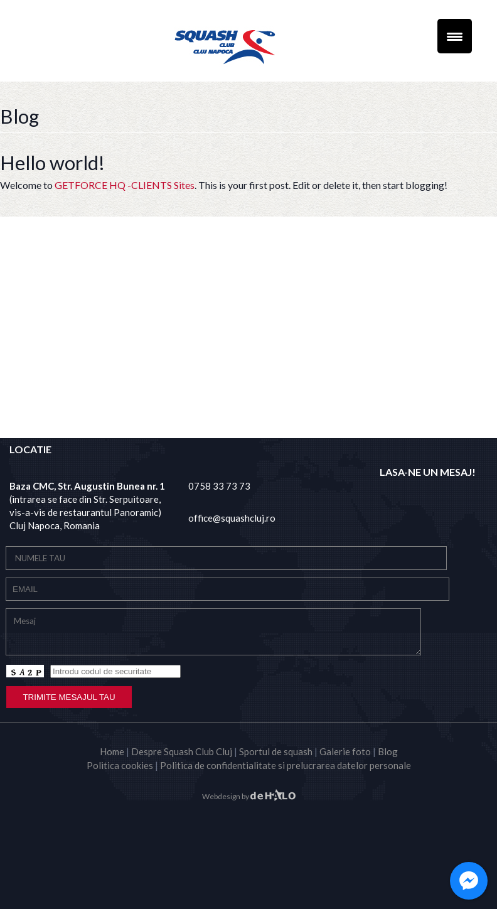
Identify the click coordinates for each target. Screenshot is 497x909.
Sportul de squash (276, 751)
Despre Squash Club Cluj (181, 751)
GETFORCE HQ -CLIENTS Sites (125, 185)
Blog (388, 751)
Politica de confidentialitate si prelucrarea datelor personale (285, 765)
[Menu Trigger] (454, 36)
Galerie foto (345, 751)
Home (112, 751)
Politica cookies (120, 765)
